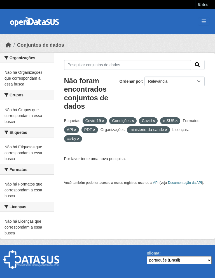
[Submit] (197, 65)
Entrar (203, 4)
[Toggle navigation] (203, 22)
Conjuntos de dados (40, 45)
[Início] (8, 45)
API (156, 183)
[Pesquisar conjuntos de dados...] (127, 65)
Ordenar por (131, 81)
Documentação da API (185, 183)
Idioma (153, 253)
